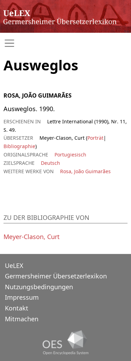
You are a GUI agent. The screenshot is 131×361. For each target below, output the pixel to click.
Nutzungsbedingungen (39, 287)
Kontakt (16, 308)
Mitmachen (21, 319)
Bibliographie (19, 146)
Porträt (95, 138)
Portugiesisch (70, 154)
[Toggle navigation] (65, 43)
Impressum (22, 297)
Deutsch (50, 163)
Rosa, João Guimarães (85, 171)
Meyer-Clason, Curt (31, 236)
